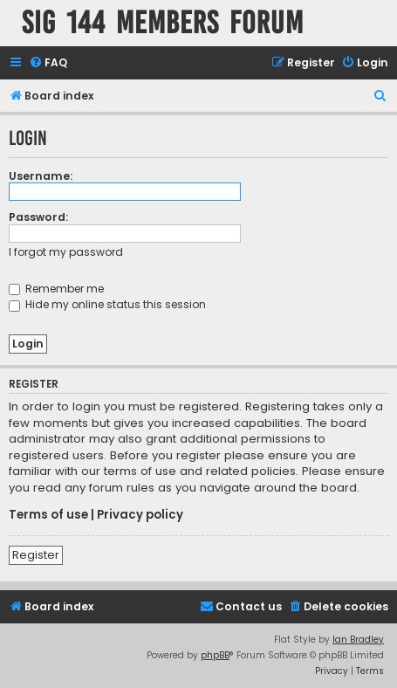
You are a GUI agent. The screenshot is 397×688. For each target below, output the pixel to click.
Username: (40, 176)
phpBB (215, 655)
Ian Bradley (358, 639)
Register (35, 555)
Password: (38, 217)
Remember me (56, 288)
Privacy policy (140, 515)
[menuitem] (48, 63)
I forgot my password (66, 251)
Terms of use (48, 515)
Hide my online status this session (107, 304)
